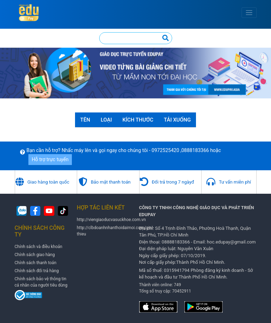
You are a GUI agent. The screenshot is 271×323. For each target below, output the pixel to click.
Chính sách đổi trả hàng (37, 270)
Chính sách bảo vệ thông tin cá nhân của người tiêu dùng (41, 282)
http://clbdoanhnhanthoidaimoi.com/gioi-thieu (115, 230)
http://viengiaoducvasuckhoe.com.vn (111, 219)
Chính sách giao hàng (35, 254)
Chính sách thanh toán (35, 262)
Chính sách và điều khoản (38, 246)
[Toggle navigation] (249, 12)
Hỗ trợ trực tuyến (50, 159)
